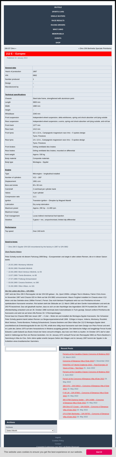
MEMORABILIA (58, 34)
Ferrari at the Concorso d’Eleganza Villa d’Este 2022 (83, 379)
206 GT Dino (10, 48)
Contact (58, 444)
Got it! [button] (99, 452)
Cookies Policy (58, 441)
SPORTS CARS (58, 12)
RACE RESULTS (58, 21)
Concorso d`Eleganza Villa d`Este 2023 (78, 361)
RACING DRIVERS (58, 25)
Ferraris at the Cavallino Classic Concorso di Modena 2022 (86, 372)
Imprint (58, 437)
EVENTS (58, 38)
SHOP (58, 43)
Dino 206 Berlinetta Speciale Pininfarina (95, 48)
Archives (9, 427)
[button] (83, 452)
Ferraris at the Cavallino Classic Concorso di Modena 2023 (86, 354)
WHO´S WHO (58, 29)
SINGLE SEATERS (58, 16)
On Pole (58, 7)
